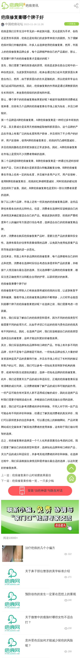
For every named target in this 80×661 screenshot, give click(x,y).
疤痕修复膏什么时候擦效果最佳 (31, 475)
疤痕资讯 (32, 5)
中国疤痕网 (13, 6)
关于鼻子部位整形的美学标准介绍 (47, 571)
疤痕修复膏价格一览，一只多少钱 (33, 480)
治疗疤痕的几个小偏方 (40, 548)
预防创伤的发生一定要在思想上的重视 (50, 594)
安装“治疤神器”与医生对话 (45, 490)
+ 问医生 (71, 24)
